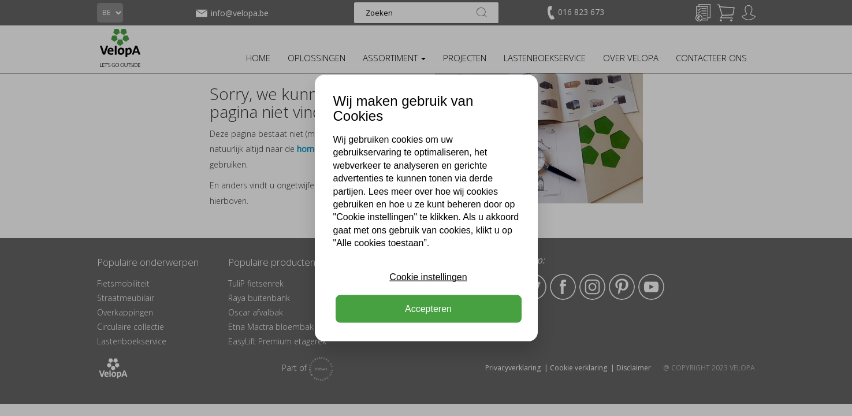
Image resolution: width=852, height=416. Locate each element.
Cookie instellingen (428, 277)
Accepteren (428, 308)
